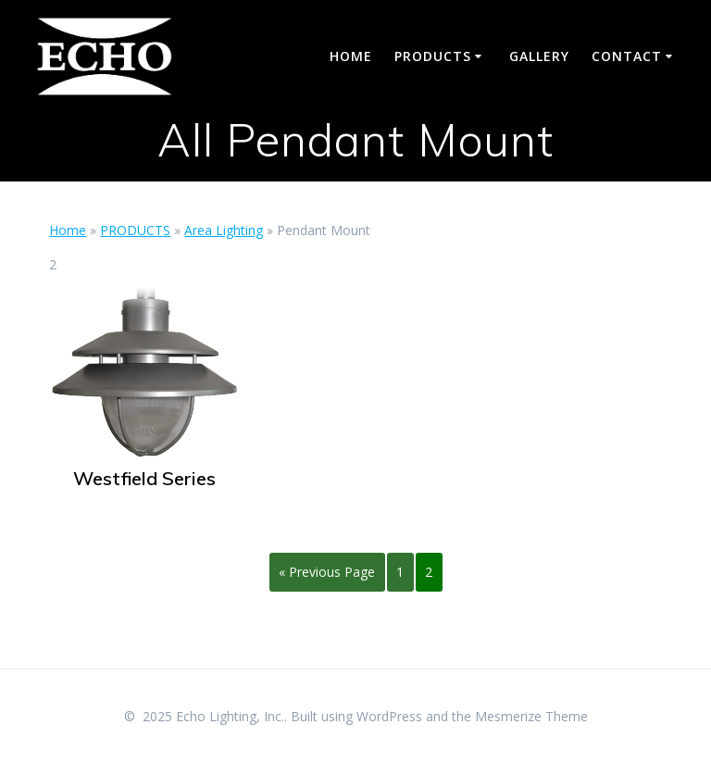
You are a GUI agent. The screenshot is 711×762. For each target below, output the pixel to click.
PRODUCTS (432, 56)
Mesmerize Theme (531, 716)
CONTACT (627, 56)
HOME (351, 56)
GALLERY (539, 56)
